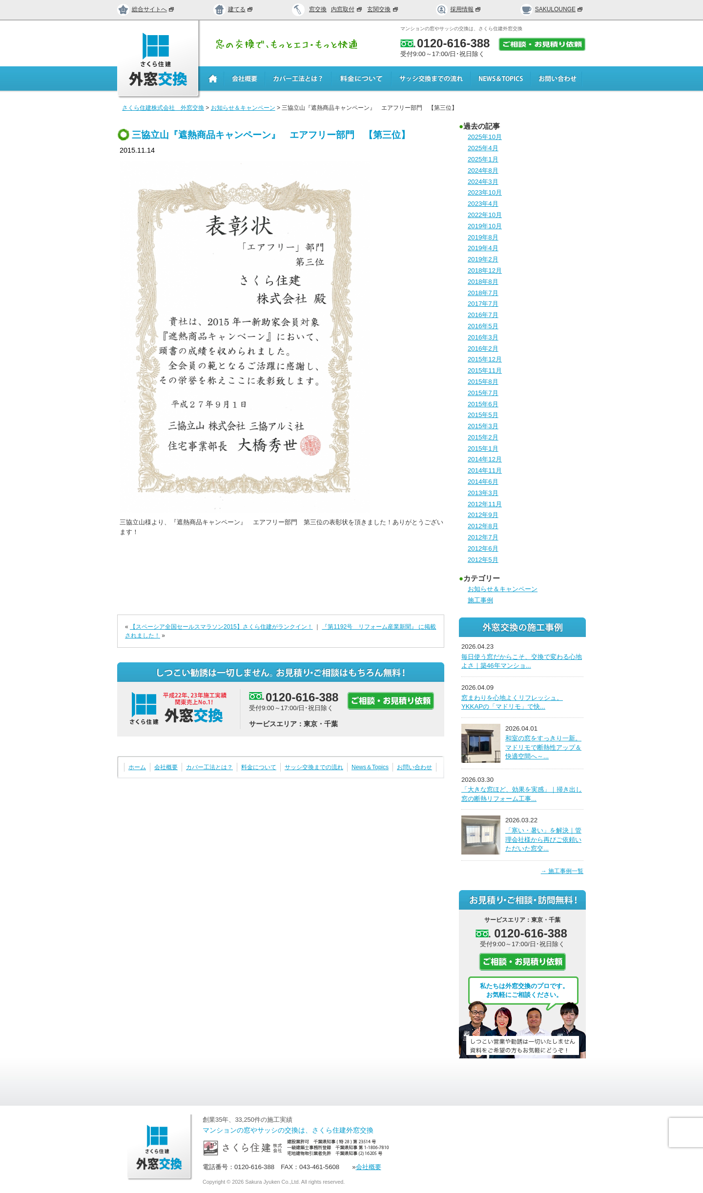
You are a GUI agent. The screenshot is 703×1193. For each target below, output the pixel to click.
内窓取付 (347, 9)
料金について (258, 767)
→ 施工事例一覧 (562, 871)
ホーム (137, 767)
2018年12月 (485, 270)
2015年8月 (483, 381)
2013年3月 (483, 493)
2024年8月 (483, 170)
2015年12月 (485, 359)
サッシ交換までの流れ (314, 767)
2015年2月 (483, 437)
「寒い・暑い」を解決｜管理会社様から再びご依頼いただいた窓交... (543, 839)
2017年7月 (483, 303)
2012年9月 (483, 514)
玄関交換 (383, 9)
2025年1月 (483, 159)
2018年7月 (483, 293)
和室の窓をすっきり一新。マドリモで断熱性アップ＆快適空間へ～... (543, 747)
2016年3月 (483, 337)
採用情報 (459, 9)
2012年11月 (485, 504)
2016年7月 (483, 314)
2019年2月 (483, 259)
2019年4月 (483, 248)
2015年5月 (483, 414)
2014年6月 (483, 481)
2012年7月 (483, 537)
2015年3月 (483, 426)
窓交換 (318, 9)
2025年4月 (483, 148)
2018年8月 (483, 281)
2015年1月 (483, 448)
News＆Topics (370, 767)
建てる (233, 9)
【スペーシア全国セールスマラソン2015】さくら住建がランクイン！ (221, 626)
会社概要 (166, 767)
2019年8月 (483, 237)
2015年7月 (483, 393)
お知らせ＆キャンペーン (503, 589)
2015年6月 (483, 404)
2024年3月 (483, 181)
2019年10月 (485, 226)
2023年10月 (485, 192)
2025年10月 (485, 136)
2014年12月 (485, 459)
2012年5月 (483, 559)
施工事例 (480, 600)
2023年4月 (483, 203)
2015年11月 (485, 370)
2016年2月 (483, 348)
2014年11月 (485, 470)
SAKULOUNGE (551, 9)
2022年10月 (485, 215)
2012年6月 (483, 548)
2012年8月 (483, 526)
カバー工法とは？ (209, 767)
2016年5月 (483, 326)
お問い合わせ (414, 767)
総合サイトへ (146, 9)
